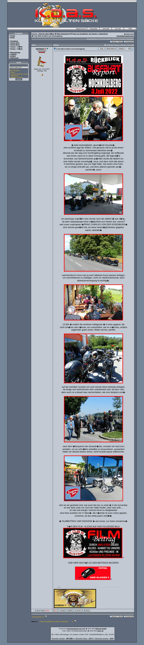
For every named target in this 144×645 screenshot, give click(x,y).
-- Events (18, 72)
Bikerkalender (15, 52)
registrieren (129, 36)
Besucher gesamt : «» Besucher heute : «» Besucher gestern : (82, 639)
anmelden (120, 36)
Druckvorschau (92, 39)
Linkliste (13, 54)
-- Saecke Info (18, 76)
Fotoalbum (14, 41)
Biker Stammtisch (18, 71)
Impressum (14, 58)
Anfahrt (13, 56)
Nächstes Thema (126, 45)
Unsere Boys (15, 45)
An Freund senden (104, 39)
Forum (12, 36)
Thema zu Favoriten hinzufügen (123, 39)
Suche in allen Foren (18, 67)
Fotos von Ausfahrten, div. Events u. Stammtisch (90, 34)
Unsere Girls (14, 43)
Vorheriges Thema (112, 45)
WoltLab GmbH (100, 629)
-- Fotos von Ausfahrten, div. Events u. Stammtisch (18, 74)
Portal (12, 37)
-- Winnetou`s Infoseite (18, 77)
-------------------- (18, 69)
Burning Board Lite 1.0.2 (76, 629)
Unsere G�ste (16, 47)
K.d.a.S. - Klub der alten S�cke (43, 34)
